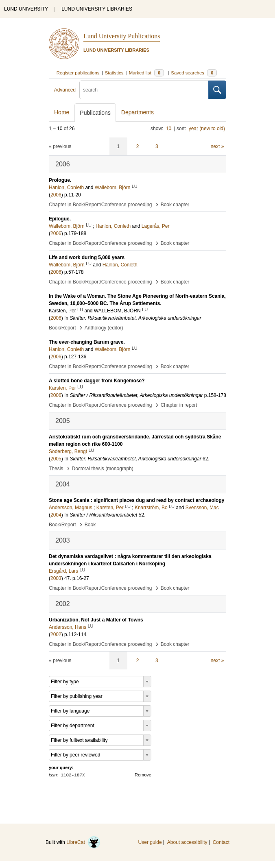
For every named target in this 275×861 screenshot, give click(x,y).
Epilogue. (60, 219)
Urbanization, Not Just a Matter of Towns (96, 620)
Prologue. (60, 180)
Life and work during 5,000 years (86, 257)
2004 (55, 515)
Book (90, 524)
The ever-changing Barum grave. (87, 342)
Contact (221, 842)
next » (217, 146)
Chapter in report (179, 405)
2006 (55, 195)
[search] (144, 90)
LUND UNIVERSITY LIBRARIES (96, 9)
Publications (95, 112)
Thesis (56, 468)
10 (168, 128)
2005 (55, 459)
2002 (55, 634)
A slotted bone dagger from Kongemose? (97, 381)
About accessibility (187, 842)
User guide (150, 842)
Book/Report (62, 328)
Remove (143, 774)
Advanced (65, 90)
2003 (55, 578)
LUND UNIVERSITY (26, 9)
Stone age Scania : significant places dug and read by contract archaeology (136, 500)
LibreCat (83, 842)
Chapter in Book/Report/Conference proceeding (100, 204)
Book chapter (175, 204)
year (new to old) (207, 128)
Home (61, 112)
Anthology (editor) (104, 328)
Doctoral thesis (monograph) (102, 468)
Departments (137, 112)
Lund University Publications (121, 36)
